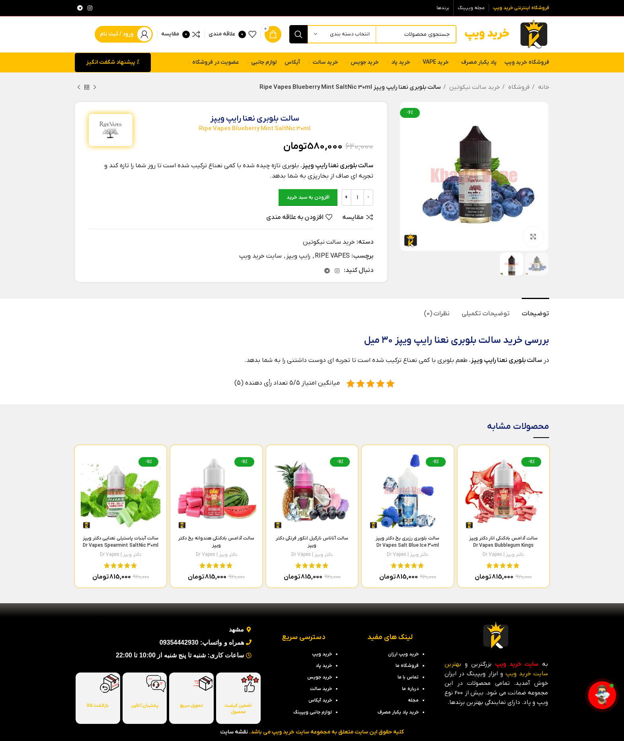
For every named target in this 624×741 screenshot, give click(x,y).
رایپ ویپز (298, 256)
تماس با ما (408, 677)
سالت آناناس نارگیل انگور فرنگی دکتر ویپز (312, 545)
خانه (542, 87)
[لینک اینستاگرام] (90, 8)
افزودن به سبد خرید (308, 197)
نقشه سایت (234, 732)
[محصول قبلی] (95, 87)
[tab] (535, 310)
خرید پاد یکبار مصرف (398, 712)
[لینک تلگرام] (80, 8)
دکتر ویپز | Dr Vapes (503, 554)
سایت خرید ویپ (260, 256)
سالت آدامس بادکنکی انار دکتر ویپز (503, 545)
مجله (413, 700)
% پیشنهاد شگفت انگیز (113, 62)
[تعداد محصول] (357, 197)
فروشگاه (518, 87)
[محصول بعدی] (79, 87)
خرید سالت (500, 340)
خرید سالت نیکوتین (474, 87)
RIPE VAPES (332, 256)
